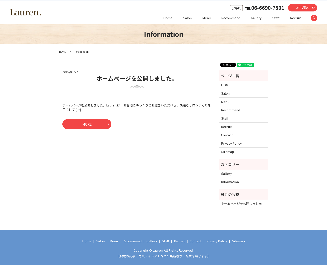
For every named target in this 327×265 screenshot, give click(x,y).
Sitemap (227, 151)
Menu (206, 18)
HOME (62, 51)
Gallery (256, 18)
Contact (227, 135)
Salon (187, 18)
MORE (87, 124)
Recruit (295, 18)
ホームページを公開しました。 (137, 78)
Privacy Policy (231, 143)
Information (230, 182)
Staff (275, 18)
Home (167, 18)
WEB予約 (302, 7)
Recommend (230, 18)
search (316, 18)
